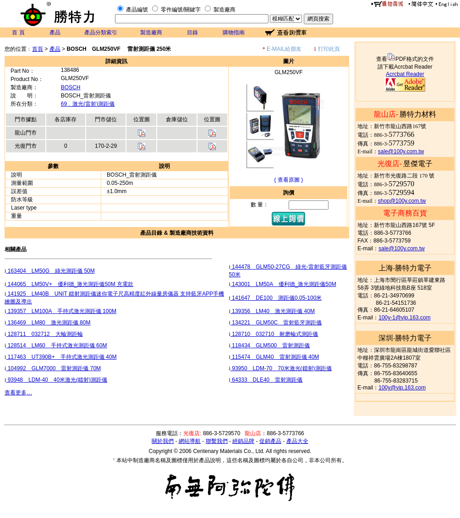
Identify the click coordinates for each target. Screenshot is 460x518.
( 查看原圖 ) (288, 180)
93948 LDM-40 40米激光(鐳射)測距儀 (56, 380)
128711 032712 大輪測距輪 (44, 334)
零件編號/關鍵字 (181, 9)
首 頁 (18, 32)
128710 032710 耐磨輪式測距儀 (274, 334)
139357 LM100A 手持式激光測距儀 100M (61, 311)
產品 (54, 32)
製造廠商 (224, 9)
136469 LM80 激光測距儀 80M (48, 322)
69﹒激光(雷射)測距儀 (88, 104)
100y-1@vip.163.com (404, 317)
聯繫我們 (217, 441)
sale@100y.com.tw (401, 151)
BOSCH (71, 87)
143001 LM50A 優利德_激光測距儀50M (283, 284)
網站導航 (190, 441)
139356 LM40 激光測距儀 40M (272, 311)
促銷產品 (270, 441)
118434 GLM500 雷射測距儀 (270, 345)
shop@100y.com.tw (402, 201)
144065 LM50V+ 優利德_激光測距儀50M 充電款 (69, 284)
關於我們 (163, 441)
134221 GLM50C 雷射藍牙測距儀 (276, 322)
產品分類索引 (100, 32)
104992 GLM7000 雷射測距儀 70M (53, 368)
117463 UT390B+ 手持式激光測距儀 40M (61, 357)
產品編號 (137, 9)
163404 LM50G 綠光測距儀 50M (50, 271)
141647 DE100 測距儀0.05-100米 (276, 298)
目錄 (192, 32)
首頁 (37, 49)
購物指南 (234, 32)
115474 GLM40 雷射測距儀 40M (274, 357)
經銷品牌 (243, 441)
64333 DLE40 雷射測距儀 (266, 380)
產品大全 (297, 441)
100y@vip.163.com (402, 387)
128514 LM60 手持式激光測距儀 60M (56, 345)
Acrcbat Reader (405, 74)
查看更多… (18, 392)
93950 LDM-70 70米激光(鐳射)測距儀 (281, 368)
